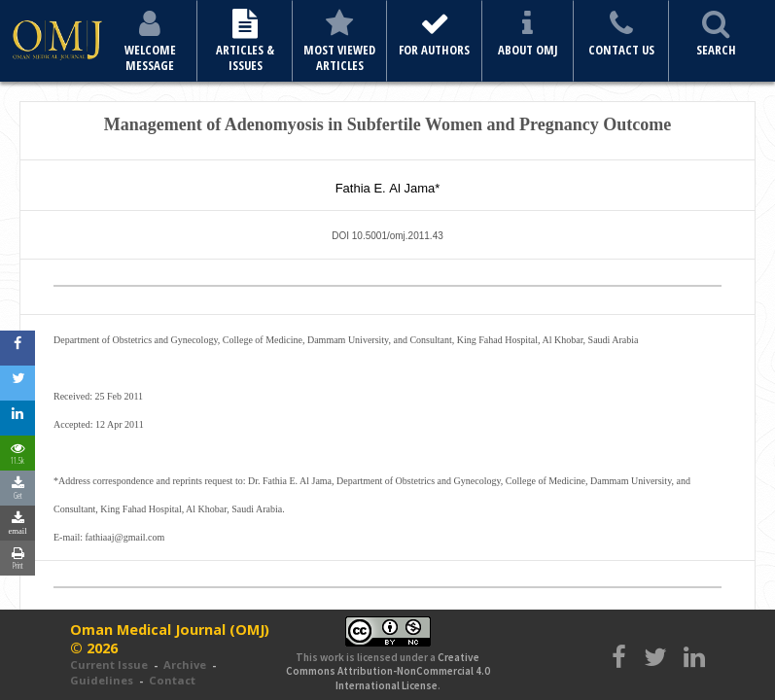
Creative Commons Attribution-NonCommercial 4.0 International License (388, 671)
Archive (184, 664)
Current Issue (109, 664)
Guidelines (101, 680)
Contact (172, 680)
